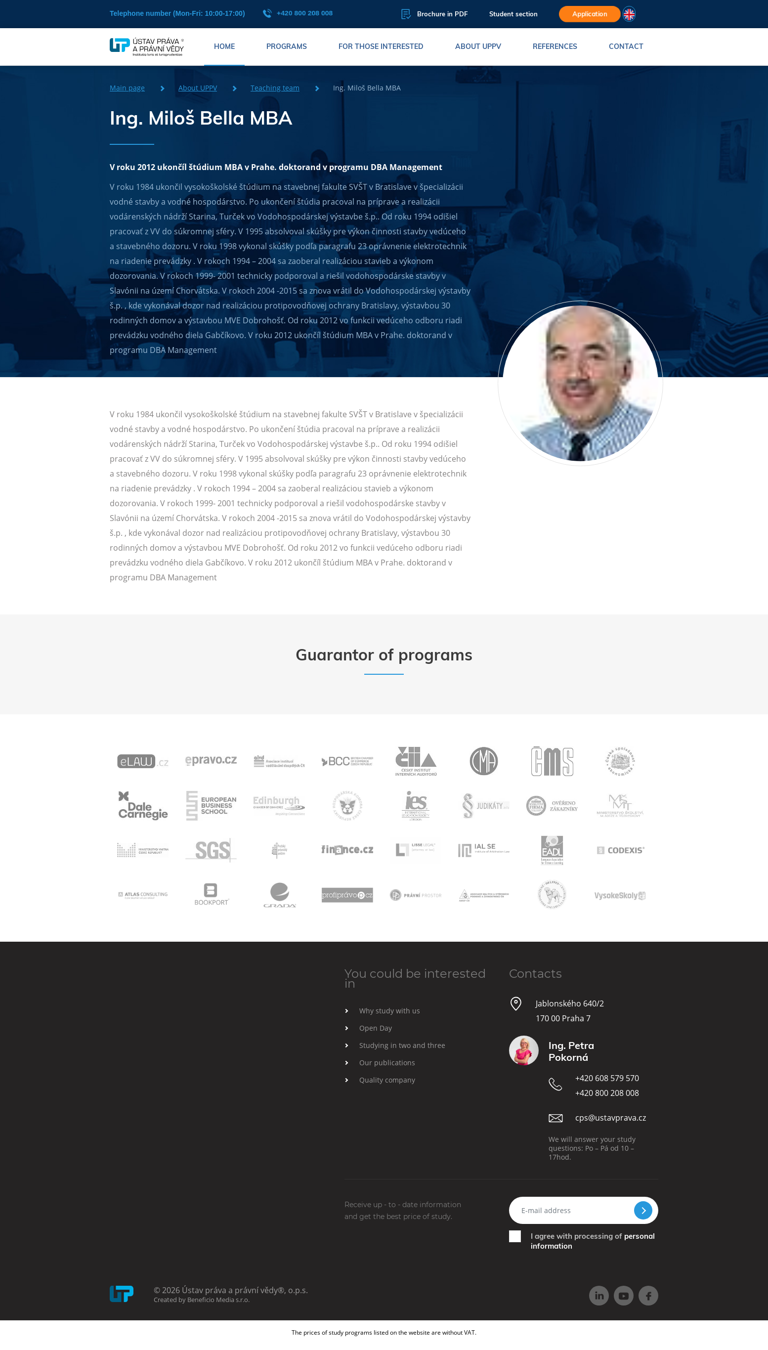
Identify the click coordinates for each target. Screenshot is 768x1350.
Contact (626, 47)
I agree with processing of (593, 1241)
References (555, 47)
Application (589, 14)
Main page (127, 87)
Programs (286, 47)
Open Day (375, 1028)
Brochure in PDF (434, 14)
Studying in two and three (402, 1045)
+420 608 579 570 (607, 1078)
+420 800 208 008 (297, 13)
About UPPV (478, 47)
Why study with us (389, 1010)
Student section (513, 14)
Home (224, 47)
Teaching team (275, 87)
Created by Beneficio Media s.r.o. (202, 1299)
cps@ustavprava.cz (610, 1117)
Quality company (387, 1080)
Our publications (387, 1062)
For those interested (381, 47)
